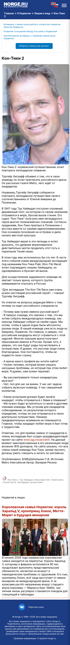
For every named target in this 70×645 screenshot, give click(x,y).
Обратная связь (36, 607)
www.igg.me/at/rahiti (36, 439)
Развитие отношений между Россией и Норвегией (30, 31)
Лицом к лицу (42, 13)
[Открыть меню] (64, 5)
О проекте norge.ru (46, 638)
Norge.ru (19, 617)
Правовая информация (25, 638)
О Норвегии (24, 13)
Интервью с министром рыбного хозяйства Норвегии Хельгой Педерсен (32, 25)
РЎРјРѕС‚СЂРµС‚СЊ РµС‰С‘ (34, 46)
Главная (9, 13)
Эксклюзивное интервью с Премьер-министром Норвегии (29, 37)
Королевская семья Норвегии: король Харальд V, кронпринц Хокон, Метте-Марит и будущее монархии (34, 511)
